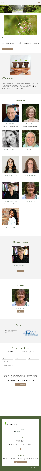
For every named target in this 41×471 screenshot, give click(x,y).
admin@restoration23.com (21, 431)
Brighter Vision (36, 467)
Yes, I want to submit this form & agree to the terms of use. (21, 380)
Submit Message (20, 384)
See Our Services (7, 49)
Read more (20, 270)
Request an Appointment (20, 462)
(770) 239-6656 (21, 429)
